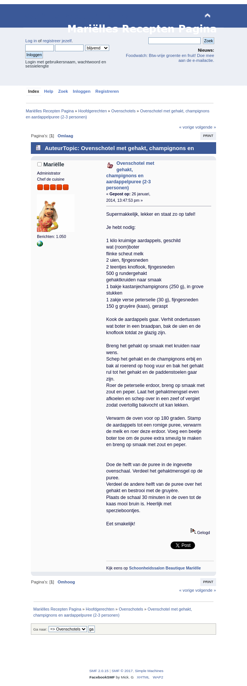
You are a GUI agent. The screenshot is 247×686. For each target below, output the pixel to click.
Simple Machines (149, 671)
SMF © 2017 (122, 671)
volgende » (205, 127)
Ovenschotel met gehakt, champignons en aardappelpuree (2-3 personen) (130, 175)
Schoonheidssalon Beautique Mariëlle (165, 568)
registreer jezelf (57, 40)
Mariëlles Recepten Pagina (76, 16)
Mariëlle (53, 164)
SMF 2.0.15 (99, 671)
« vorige (186, 127)
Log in (31, 40)
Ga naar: (40, 629)
